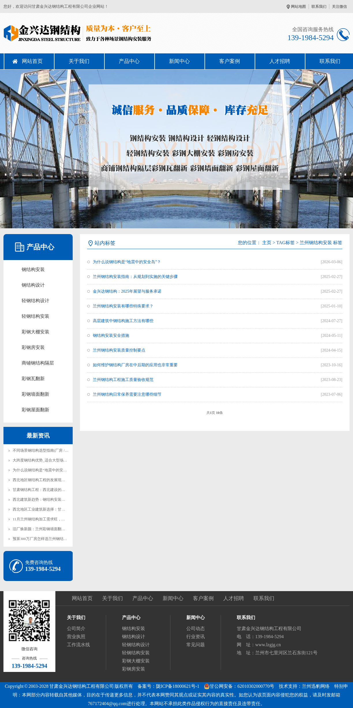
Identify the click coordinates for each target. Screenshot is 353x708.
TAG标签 (285, 242)
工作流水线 (78, 644)
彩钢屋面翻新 (35, 409)
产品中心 (129, 61)
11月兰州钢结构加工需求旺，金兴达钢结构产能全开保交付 (61, 519)
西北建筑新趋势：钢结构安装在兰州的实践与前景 (54, 499)
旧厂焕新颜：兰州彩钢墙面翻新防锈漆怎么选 (50, 529)
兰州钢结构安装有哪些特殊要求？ (123, 306)
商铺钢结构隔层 (38, 362)
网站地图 (298, 6)
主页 (266, 242)
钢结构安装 (33, 269)
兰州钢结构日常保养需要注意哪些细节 (127, 394)
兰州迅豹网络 (316, 686)
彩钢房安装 (33, 347)
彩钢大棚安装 (35, 331)
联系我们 (318, 6)
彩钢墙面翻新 (35, 394)
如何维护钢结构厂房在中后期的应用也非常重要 (135, 365)
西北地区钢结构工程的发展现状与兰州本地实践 (52, 480)
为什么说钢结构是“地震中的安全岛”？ (44, 470)
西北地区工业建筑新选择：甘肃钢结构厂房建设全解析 (58, 509)
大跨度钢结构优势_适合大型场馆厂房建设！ (49, 460)
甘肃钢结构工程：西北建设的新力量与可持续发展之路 (58, 489)
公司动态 (195, 628)
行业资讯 (195, 636)
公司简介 (76, 628)
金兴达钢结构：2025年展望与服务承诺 (127, 291)
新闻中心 (179, 61)
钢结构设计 (33, 285)
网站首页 (32, 61)
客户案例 (229, 61)
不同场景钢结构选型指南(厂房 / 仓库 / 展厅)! (49, 450)
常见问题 (195, 644)
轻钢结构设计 (35, 300)
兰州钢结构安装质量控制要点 (119, 350)
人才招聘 (279, 61)
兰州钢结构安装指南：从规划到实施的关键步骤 (135, 276)
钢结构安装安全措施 (111, 335)
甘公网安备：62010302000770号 (239, 686)
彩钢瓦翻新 (33, 378)
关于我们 (79, 61)
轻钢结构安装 (35, 316)
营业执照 (76, 636)
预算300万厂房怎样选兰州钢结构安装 (44, 539)
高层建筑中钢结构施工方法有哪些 (123, 321)
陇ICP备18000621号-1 (177, 686)
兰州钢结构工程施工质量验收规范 (123, 380)
